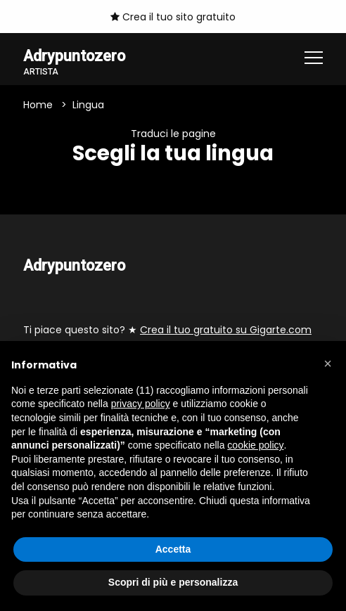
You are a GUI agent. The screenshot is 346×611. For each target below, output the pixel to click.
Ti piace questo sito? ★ (167, 330)
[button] (327, 363)
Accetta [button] (173, 549)
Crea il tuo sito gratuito (173, 17)
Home (38, 105)
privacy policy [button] (140, 403)
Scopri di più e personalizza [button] (173, 582)
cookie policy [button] (255, 445)
